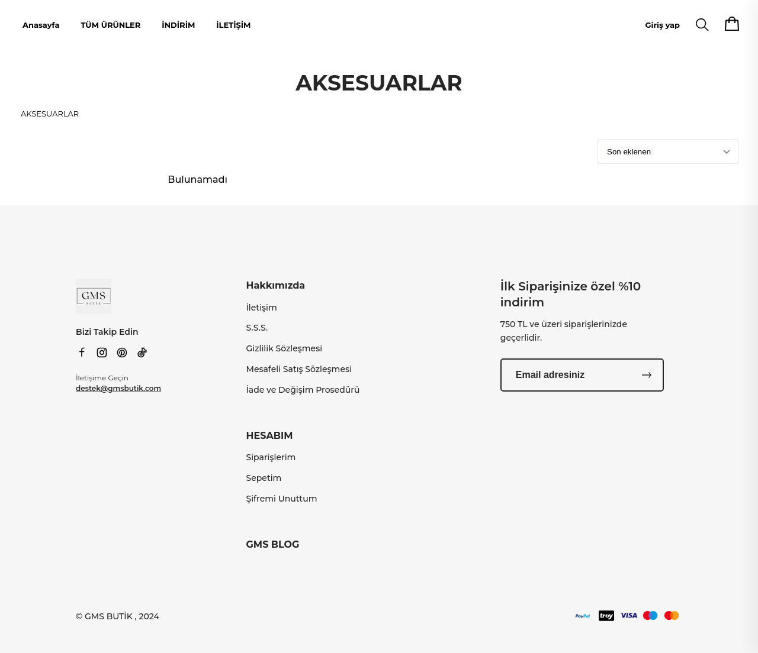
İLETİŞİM (233, 25)
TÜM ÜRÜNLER (110, 25)
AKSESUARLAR (50, 113)
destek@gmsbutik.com (118, 388)
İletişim (261, 307)
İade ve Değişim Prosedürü (303, 389)
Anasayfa (41, 25)
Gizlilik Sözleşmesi (284, 348)
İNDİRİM (178, 25)
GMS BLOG (273, 544)
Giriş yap (662, 25)
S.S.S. (257, 327)
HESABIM (269, 435)
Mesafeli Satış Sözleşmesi (299, 369)
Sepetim (264, 478)
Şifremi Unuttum (281, 498)
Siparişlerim (271, 457)
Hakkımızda (276, 285)
